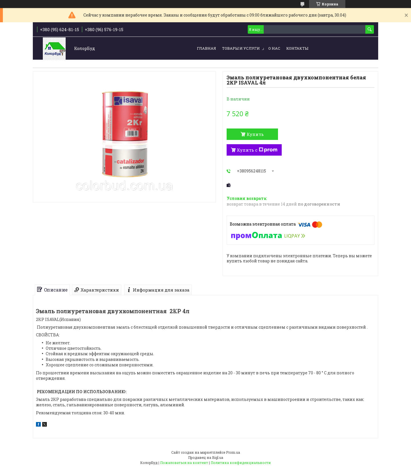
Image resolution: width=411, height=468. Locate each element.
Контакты (297, 48)
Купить (255, 134)
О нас (274, 48)
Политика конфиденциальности (241, 462)
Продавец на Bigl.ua (205, 457)
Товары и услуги (241, 48)
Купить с (257, 150)
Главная (206, 48)
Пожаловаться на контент (184, 462)
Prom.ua (233, 452)
